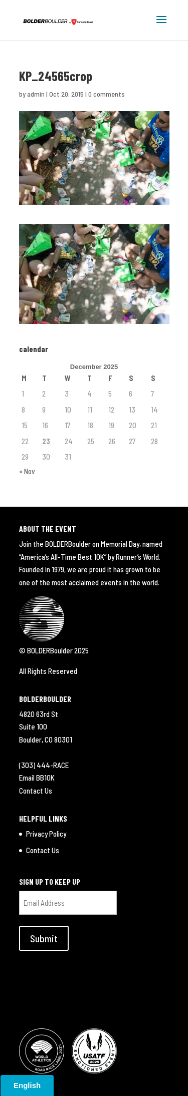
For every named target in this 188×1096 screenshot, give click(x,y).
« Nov (27, 471)
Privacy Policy (46, 833)
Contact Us (35, 790)
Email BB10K (37, 777)
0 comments (106, 94)
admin (36, 94)
